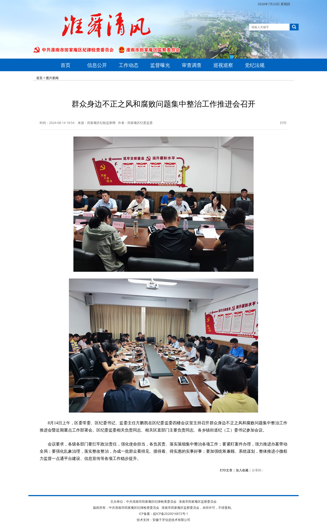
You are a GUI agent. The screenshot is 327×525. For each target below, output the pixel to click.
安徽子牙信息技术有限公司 (171, 520)
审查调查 (192, 65)
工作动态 (129, 65)
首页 (65, 65)
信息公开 (97, 65)
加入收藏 (242, 470)
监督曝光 (160, 65)
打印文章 (226, 470)
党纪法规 (255, 65)
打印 (280, 123)
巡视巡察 (223, 65)
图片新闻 (52, 78)
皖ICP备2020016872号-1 (170, 513)
